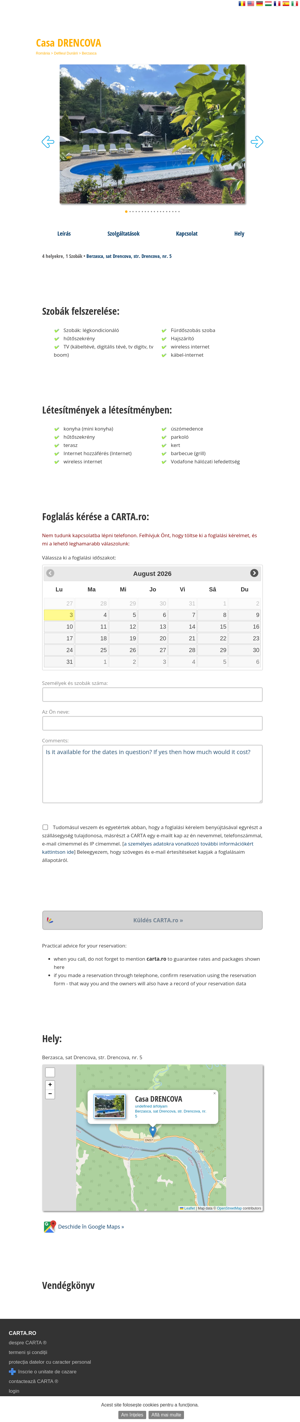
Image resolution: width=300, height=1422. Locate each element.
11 (103, 626)
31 (70, 662)
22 (223, 638)
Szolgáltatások (123, 233)
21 (192, 638)
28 (192, 650)
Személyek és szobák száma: (75, 683)
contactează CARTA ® (33, 1381)
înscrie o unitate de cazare (42, 1372)
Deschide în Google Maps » (83, 1226)
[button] (152, 1132)
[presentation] (86, 887)
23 (256, 638)
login (14, 1391)
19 (132, 638)
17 (70, 638)
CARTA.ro (22, 1333)
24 (70, 650)
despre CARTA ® (28, 1343)
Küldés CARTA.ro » (158, 920)
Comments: (55, 740)
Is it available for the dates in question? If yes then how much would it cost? (152, 774)
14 (192, 626)
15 (223, 626)
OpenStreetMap (229, 1208)
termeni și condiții (28, 1352)
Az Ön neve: (56, 711)
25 (103, 650)
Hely (239, 233)
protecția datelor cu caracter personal (50, 1362)
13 (163, 626)
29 (223, 650)
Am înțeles (132, 1414)
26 (132, 650)
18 (103, 638)
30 (256, 650)
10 (70, 626)
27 (163, 650)
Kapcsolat (186, 233)
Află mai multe (166, 1414)
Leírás (64, 233)
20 (163, 638)
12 (132, 626)
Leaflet (187, 1208)
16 (256, 626)
